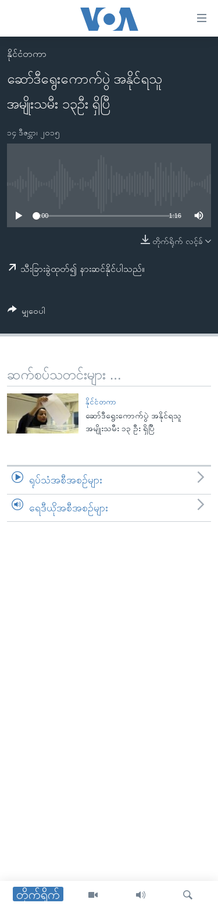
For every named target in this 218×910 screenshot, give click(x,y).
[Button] (26, 313)
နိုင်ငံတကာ (27, 54)
